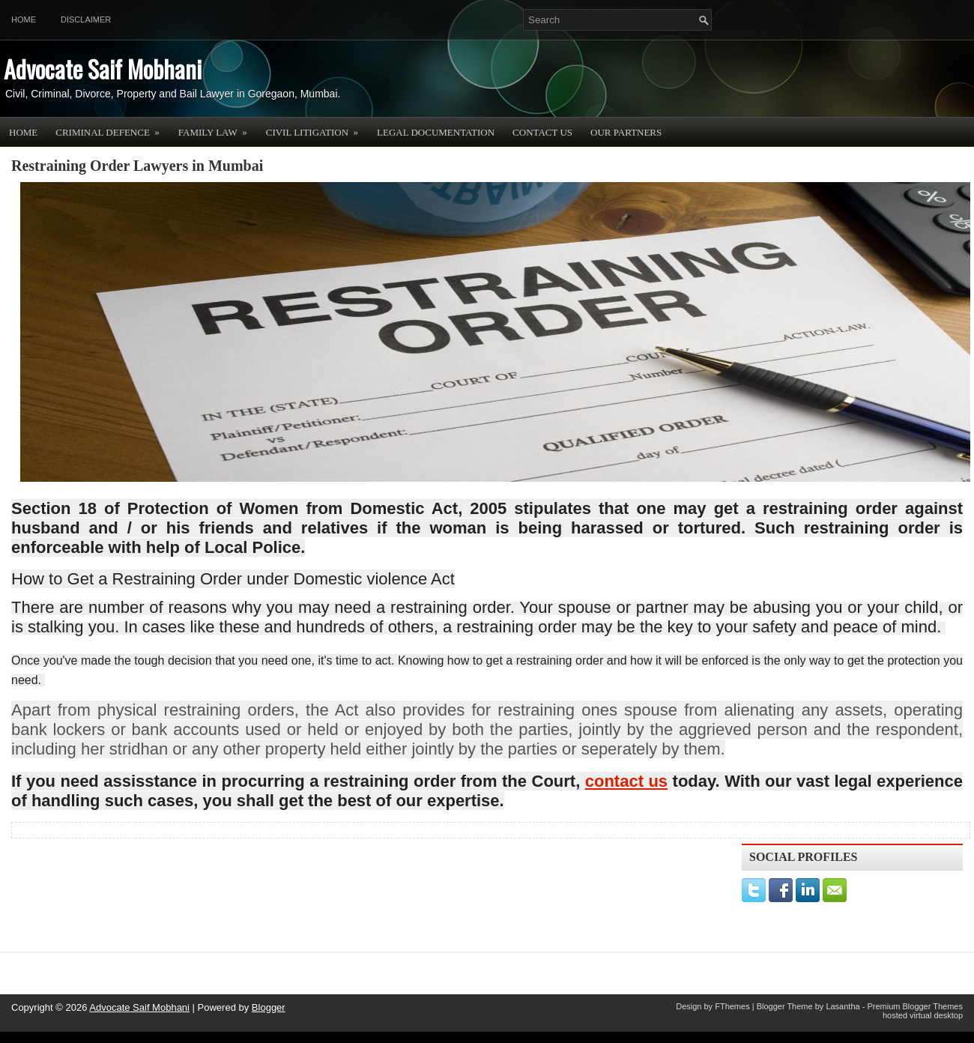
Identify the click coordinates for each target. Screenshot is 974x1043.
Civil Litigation (317, 127)
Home (23, 19)
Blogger (268, 1007)
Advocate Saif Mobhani (103, 68)
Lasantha (842, 1006)
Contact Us (542, 132)
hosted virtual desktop (923, 1015)
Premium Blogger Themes (915, 1006)
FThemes (732, 1006)
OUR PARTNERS (626, 132)
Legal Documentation (435, 132)
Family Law (217, 127)
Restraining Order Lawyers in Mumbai (137, 165)
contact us (626, 781)
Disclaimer (86, 19)
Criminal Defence (112, 127)
